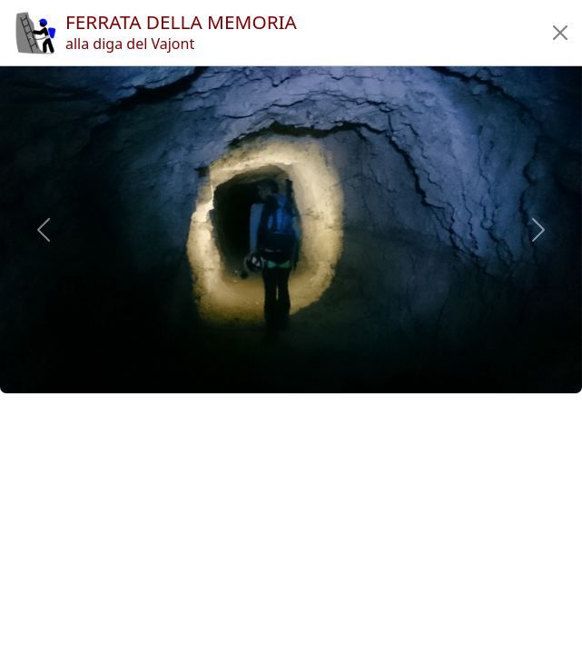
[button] (560, 32)
